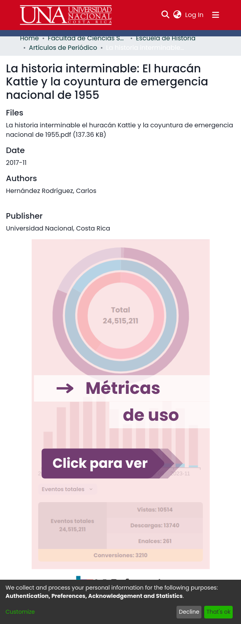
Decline (189, 612)
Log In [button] (194, 14)
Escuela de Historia (165, 38)
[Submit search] (165, 15)
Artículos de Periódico (63, 47)
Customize (20, 612)
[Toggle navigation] (216, 15)
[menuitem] (177, 15)
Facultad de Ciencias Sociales (87, 38)
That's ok (219, 612)
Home (29, 38)
